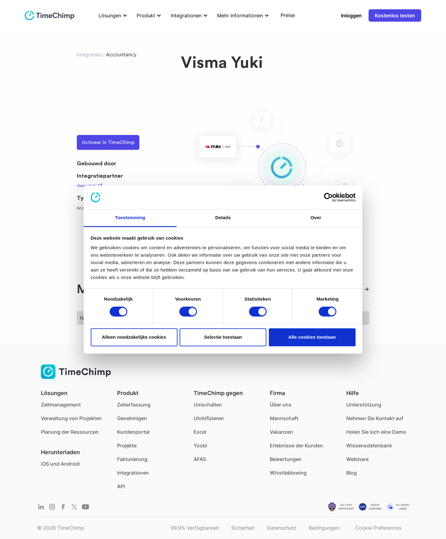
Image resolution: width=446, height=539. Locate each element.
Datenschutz (281, 528)
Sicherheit (243, 528)
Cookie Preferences (378, 528)
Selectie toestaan (223, 337)
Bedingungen (324, 528)
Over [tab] (316, 217)
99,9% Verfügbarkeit (195, 528)
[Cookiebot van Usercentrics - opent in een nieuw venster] (328, 197)
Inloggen (351, 15)
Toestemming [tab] (130, 217)
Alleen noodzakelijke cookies (134, 337)
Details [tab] (223, 217)
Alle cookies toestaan (312, 337)
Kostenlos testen (395, 15)
